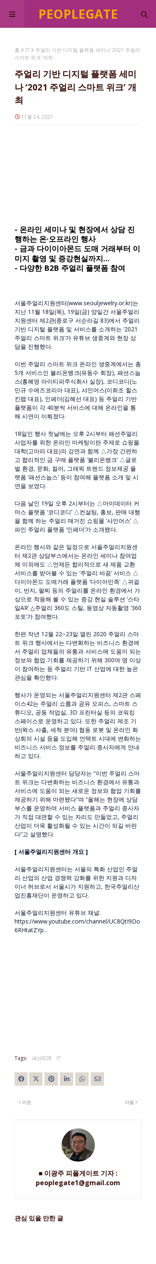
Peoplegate (78, 13)
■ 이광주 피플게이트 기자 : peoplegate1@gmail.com (78, 1178)
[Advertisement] (78, 175)
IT (27, 49)
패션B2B (42, 1058)
